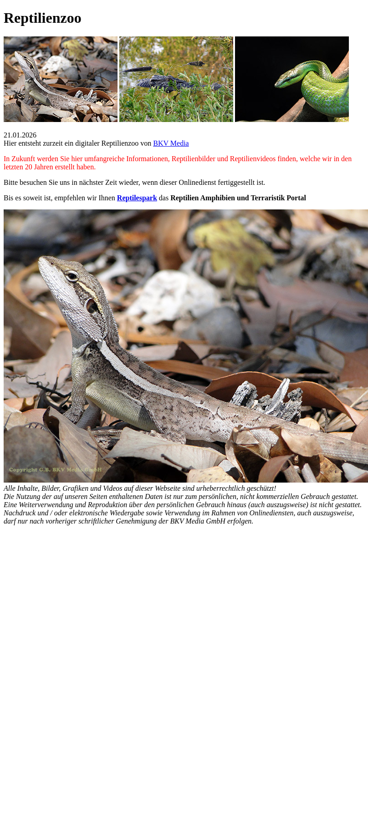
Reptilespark (137, 198)
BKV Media (171, 143)
